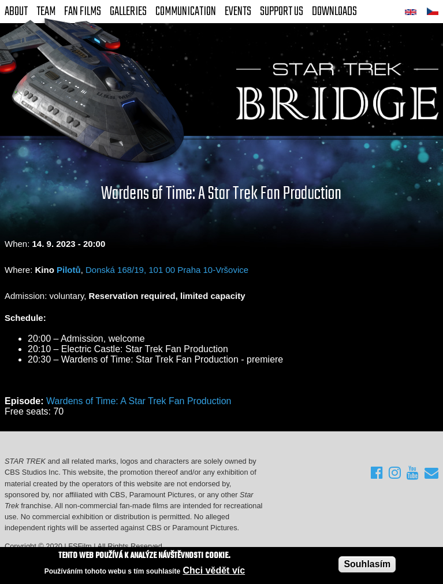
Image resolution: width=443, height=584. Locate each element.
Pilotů (69, 270)
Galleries (128, 11)
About (16, 11)
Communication (185, 11)
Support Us (281, 11)
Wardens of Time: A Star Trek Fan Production (138, 401)
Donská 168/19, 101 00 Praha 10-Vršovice (166, 270)
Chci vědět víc (214, 570)
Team (45, 11)
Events (238, 11)
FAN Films (82, 11)
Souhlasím (367, 564)
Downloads (334, 11)
